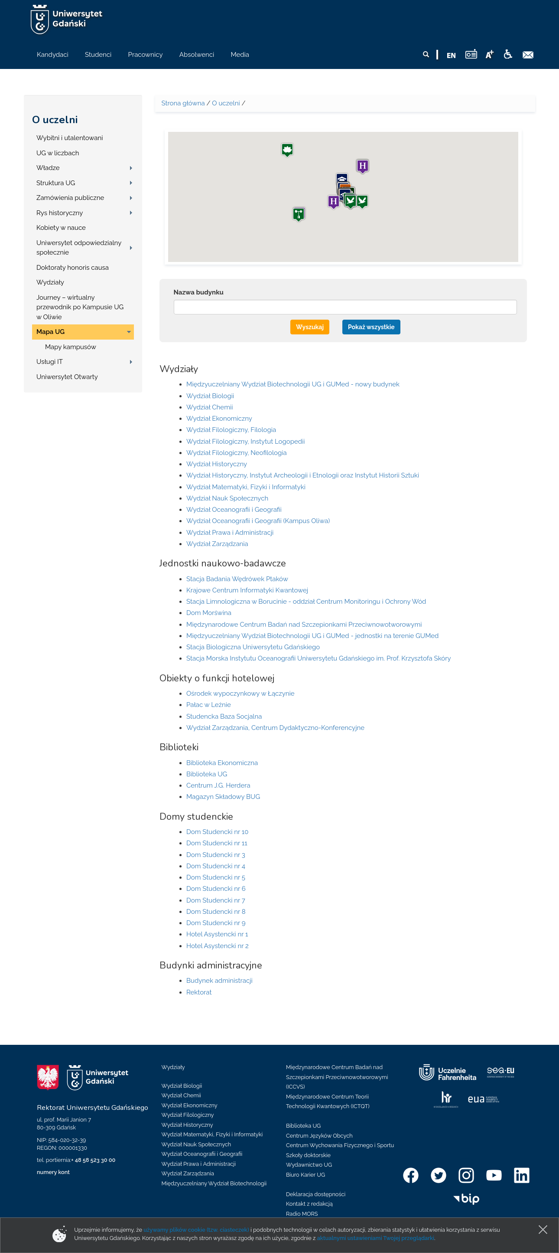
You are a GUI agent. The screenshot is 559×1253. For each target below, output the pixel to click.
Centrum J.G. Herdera (218, 785)
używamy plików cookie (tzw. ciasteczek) (196, 1230)
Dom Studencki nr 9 (216, 923)
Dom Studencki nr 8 (216, 912)
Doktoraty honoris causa (72, 268)
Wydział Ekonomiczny (219, 418)
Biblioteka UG (206, 774)
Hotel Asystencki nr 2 (217, 946)
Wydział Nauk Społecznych (227, 498)
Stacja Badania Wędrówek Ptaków (237, 579)
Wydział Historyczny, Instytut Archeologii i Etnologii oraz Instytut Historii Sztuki (302, 475)
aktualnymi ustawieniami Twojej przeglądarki (375, 1238)
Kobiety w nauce (61, 228)
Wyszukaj (310, 327)
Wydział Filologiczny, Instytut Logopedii (245, 441)
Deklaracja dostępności (315, 1194)
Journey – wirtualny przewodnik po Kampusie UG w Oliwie (80, 307)
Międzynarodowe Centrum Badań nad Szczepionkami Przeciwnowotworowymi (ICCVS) (337, 1077)
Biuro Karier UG (305, 1174)
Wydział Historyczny (216, 464)
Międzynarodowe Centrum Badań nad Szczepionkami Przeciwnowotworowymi (304, 624)
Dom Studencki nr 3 (215, 855)
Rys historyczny (59, 213)
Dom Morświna (208, 613)
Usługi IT (49, 362)
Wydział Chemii (209, 407)
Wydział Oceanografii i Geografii (234, 510)
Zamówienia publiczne (70, 198)
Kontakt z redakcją (309, 1204)
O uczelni (55, 120)
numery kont (53, 1172)
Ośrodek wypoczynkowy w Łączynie (240, 693)
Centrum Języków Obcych (319, 1135)
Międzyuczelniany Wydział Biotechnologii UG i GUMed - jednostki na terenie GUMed (312, 636)
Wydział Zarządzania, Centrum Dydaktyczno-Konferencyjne (275, 728)
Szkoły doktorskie (308, 1155)
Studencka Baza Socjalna (224, 716)
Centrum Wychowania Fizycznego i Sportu (340, 1145)
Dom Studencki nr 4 (215, 866)
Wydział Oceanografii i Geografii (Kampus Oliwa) (258, 521)
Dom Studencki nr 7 (215, 900)
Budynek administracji (219, 981)
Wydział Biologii (210, 396)
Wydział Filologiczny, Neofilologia (236, 453)
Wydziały (50, 282)
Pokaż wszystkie (371, 327)
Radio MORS (302, 1213)
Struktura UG (55, 183)
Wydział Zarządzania (217, 544)
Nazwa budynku (199, 292)
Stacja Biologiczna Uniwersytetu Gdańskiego (253, 647)
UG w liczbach (57, 153)
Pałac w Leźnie (208, 705)
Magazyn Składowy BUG (223, 797)
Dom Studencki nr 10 (217, 832)
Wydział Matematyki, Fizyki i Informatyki (246, 487)
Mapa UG (50, 332)
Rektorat (199, 992)
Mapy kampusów (70, 347)
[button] (351, 202)
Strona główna (183, 103)
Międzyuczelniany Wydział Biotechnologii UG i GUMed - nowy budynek (293, 384)
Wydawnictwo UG (309, 1164)
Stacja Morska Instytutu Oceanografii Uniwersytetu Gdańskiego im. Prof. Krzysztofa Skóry (318, 658)
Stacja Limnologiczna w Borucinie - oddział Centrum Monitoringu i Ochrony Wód (306, 601)
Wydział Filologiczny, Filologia (231, 430)
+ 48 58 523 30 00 (93, 1160)
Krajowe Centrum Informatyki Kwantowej (247, 590)
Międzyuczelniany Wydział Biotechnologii (214, 1183)
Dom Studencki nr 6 (216, 889)
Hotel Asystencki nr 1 (217, 934)
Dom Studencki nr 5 (215, 877)
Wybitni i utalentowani (69, 138)
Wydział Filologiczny (188, 1115)
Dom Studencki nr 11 (216, 843)
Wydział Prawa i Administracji (229, 533)
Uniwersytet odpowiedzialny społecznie (78, 248)
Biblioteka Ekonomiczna (222, 763)
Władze (48, 168)
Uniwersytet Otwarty (67, 377)
